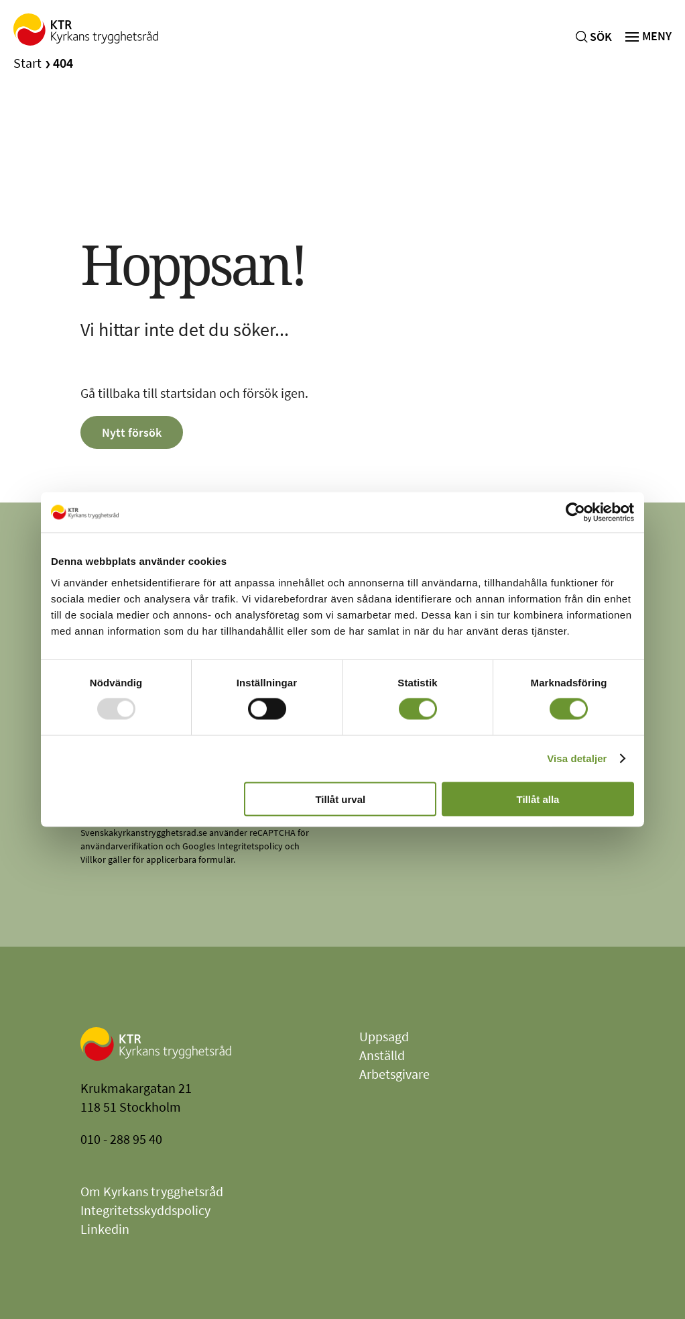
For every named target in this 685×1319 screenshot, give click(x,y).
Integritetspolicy (250, 846)
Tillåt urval (340, 798)
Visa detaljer (577, 758)
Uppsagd (384, 1036)
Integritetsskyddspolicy (145, 1210)
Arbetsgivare (394, 1073)
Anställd (382, 1055)
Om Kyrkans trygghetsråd (151, 1191)
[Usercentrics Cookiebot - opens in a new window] (575, 513)
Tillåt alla (537, 798)
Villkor (93, 859)
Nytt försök (132, 432)
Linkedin (104, 1228)
